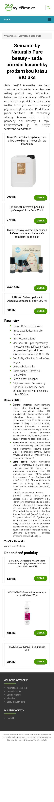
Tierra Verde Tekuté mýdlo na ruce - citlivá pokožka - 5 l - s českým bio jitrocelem (27, 140)
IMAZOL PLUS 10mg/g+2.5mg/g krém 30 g (27, 648)
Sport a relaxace (14, 695)
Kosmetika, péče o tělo (17, 688)
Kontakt (10, 718)
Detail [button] (40, 197)
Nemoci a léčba (14, 691)
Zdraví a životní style (16, 702)
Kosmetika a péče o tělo (29, 36)
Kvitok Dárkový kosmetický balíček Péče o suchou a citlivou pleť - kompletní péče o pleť (27, 233)
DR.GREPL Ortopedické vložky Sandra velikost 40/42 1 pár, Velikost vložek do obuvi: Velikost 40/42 (27, 563)
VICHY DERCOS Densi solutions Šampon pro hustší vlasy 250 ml (27, 594)
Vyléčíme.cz (10, 36)
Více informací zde (40, 740)
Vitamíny (11, 698)
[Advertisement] (27, 773)
